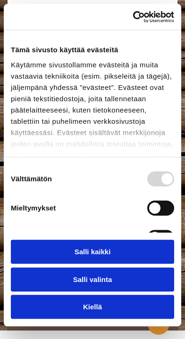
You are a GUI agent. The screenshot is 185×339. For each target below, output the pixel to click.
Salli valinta (92, 279)
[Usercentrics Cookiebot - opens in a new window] (133, 17)
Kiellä (92, 307)
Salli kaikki (93, 252)
